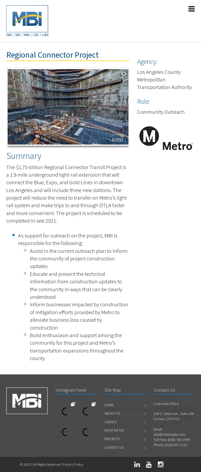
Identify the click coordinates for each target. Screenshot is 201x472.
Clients (110, 422)
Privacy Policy (73, 464)
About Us (112, 413)
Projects (112, 439)
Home (109, 405)
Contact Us (114, 447)
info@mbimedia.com (169, 434)
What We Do (114, 430)
